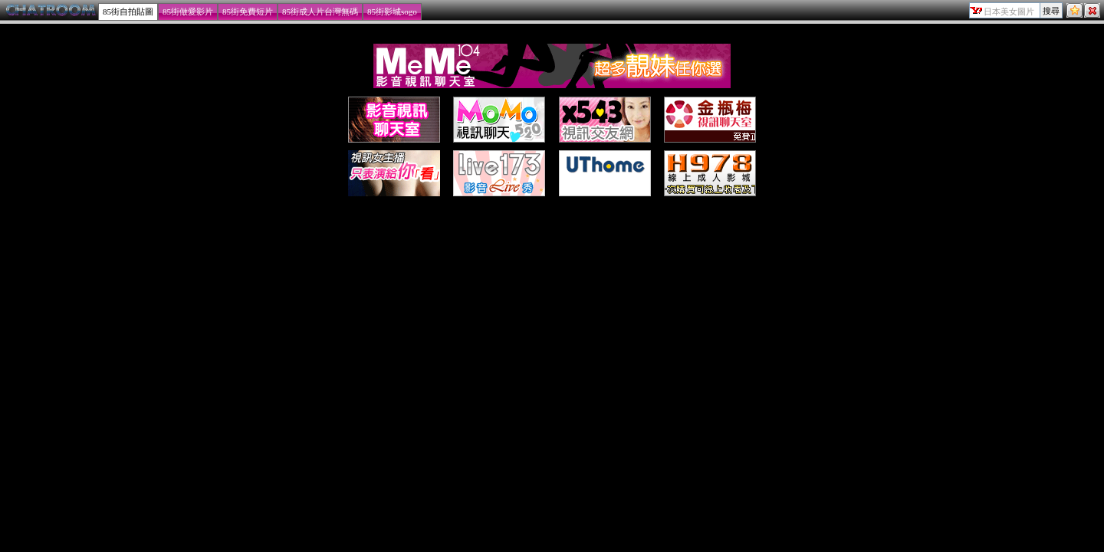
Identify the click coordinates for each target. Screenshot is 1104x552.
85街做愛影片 (188, 11)
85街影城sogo (392, 11)
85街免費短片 (247, 11)
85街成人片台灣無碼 (320, 11)
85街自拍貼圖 (128, 11)
